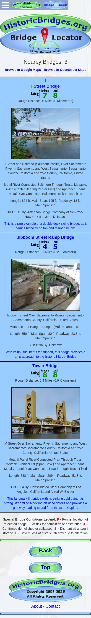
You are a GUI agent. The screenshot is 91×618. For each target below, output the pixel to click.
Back (45, 550)
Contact (53, 606)
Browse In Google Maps (23, 70)
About (36, 606)
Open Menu (5, 5)
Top (45, 567)
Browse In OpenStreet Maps (65, 70)
